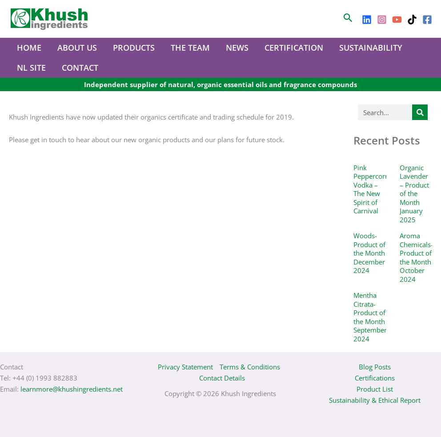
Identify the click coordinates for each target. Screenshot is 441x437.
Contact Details (222, 377)
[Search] (420, 112)
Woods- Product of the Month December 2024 (369, 253)
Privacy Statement (185, 366)
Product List (375, 389)
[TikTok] (412, 19)
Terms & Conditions (250, 366)
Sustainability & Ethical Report (375, 400)
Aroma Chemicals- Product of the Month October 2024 (416, 257)
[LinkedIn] (367, 19)
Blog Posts (375, 366)
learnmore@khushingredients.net (71, 389)
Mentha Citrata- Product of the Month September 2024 (370, 317)
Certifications (375, 377)
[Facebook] (427, 19)
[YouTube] (397, 19)
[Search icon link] (348, 19)
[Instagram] (382, 19)
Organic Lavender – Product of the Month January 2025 (414, 193)
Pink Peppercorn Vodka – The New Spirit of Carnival (371, 189)
